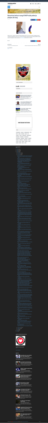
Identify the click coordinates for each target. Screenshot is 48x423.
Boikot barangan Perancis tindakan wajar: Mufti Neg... (24, 317)
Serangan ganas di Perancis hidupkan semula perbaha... (23, 226)
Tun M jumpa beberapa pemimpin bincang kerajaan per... (24, 312)
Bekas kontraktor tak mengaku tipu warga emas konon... (24, 264)
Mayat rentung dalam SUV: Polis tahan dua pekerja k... (24, 242)
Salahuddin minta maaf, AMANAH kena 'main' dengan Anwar (26, 356)
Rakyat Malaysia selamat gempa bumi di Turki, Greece (24, 199)
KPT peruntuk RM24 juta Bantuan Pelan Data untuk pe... (24, 210)
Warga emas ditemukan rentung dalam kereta (24, 158)
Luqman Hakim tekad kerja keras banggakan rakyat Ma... (24, 306)
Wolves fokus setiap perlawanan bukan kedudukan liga (24, 209)
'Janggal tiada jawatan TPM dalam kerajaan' (23, 247)
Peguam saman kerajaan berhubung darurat (23, 252)
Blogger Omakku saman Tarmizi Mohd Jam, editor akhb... (24, 217)
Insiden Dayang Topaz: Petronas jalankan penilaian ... (24, 326)
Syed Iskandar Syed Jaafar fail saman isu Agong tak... (24, 219)
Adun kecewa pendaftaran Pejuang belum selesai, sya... (24, 194)
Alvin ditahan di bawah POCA (21, 271)
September (19, 327)
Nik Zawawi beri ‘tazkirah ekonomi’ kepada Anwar (24, 383)
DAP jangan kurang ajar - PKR (25, 395)
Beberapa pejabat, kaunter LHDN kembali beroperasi (23, 319)
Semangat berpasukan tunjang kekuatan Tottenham (23, 182)
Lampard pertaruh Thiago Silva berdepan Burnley (24, 273)
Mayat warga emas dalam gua (21, 258)
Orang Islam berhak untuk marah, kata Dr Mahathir (24, 295)
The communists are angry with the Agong (23, 232)
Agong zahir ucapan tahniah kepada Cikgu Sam (24, 304)
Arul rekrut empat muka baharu (21, 183)
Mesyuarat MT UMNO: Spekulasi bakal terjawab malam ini (24, 298)
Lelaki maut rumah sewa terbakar (22, 320)
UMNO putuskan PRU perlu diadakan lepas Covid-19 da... (24, 293)
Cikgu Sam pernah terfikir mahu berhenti (23, 284)
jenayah (17, 135)
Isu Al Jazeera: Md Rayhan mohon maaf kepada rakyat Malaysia (26, 102)
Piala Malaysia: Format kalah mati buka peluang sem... (24, 230)
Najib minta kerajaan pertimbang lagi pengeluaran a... (24, 256)
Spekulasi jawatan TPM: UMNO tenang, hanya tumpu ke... (24, 278)
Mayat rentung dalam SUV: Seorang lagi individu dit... (24, 189)
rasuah (23, 141)
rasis (20, 141)
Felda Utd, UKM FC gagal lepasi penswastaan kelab (24, 187)
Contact (39, 0)
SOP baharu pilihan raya (20, 166)
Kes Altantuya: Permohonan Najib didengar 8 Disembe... (24, 236)
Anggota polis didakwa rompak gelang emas (23, 259)
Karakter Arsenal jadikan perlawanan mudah (23, 272)
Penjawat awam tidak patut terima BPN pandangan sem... (23, 191)
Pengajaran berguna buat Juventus (22, 313)
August (19, 328)
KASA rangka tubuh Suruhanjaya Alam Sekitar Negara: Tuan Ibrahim (25, 414)
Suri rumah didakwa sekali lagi (21, 265)
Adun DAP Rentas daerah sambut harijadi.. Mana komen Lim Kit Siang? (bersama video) (26, 376)
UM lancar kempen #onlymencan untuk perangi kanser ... (24, 302)
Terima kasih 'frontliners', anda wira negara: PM (24, 251)
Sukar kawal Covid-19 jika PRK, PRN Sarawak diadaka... (23, 244)
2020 (17, 152)
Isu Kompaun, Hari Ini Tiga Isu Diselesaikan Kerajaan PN (25, 390)
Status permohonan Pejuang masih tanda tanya (24, 321)
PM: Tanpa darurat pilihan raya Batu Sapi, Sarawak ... (24, 171)
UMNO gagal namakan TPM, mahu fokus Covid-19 (24, 282)
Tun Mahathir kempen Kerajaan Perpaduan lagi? (24, 213)
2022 (17, 150)
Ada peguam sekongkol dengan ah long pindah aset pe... (24, 197)
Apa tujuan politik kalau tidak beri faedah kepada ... (24, 248)
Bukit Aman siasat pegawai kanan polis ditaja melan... (23, 322)
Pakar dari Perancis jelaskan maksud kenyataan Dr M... (24, 221)
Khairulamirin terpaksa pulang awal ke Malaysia (24, 218)
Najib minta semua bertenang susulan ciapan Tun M (24, 270)
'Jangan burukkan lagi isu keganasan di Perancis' (24, 160)
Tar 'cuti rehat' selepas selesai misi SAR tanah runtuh (25, 109)
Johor (20, 135)
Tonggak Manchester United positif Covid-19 (24, 296)
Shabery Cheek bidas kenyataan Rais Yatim (23, 184)
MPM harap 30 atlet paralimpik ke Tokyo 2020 (24, 165)
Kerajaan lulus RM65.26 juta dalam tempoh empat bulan (24, 299)
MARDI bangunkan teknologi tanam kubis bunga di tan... (24, 286)
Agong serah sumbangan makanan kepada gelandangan (23, 310)
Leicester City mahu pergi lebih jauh (22, 260)
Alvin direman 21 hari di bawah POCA (22, 200)
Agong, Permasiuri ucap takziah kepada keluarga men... (24, 314)
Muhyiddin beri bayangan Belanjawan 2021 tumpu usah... (24, 275)
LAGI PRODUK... (18, 350)
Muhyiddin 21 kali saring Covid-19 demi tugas (24, 253)
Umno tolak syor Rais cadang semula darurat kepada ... (23, 225)
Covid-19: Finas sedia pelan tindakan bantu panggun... (23, 246)
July (18, 329)
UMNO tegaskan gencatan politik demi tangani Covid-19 (24, 268)
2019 (17, 330)
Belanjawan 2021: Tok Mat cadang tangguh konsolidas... (23, 175)
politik (17, 141)
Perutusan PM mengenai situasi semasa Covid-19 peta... (24, 179)
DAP (30, 132)
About (36, 0)
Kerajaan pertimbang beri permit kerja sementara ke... (24, 249)
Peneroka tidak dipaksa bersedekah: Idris (23, 163)
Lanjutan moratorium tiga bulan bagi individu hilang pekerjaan (25, 96)
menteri (26, 138)
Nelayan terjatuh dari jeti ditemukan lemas (23, 300)
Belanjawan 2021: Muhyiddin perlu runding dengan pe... (24, 308)
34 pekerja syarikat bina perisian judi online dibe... (24, 280)
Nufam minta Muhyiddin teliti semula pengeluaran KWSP (24, 177)
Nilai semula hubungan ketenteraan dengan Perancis (23, 233)
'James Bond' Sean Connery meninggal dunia (23, 159)
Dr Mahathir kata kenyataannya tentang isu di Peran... (24, 228)
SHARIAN (18, 37)
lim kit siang (18, 138)
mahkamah (22, 138)
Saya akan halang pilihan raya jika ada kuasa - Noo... (24, 231)
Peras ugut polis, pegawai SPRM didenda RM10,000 (23, 261)
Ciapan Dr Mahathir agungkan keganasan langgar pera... (24, 291)
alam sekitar (18, 132)
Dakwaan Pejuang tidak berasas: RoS (22, 269)
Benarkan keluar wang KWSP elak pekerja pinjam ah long (24, 240)
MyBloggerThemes (24, 421)
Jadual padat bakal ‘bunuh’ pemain (22, 188)
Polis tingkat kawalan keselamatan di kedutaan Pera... (24, 193)
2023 (17, 149)
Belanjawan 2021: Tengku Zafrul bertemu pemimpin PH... (23, 162)
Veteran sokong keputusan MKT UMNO (23, 281)
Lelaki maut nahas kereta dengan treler (23, 257)
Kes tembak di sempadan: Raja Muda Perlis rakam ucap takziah (25, 362)
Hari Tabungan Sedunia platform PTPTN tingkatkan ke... (23, 168)
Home (33, 0)
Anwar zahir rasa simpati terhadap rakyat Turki (24, 205)
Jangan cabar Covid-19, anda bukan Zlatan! (23, 283)
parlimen (29, 138)
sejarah (26, 141)
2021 (17, 151)
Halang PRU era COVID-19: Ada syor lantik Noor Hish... (24, 157)
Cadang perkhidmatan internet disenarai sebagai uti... (24, 288)
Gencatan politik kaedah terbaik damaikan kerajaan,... (23, 277)
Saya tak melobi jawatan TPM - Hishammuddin (24, 266)
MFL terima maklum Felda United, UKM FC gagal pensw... (24, 164)
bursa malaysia (27, 132)
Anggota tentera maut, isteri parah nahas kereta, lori (24, 204)
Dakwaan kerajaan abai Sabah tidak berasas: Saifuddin (23, 238)
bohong (22, 132)
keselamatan (29, 135)
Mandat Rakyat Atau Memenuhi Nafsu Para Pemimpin (23, 223)
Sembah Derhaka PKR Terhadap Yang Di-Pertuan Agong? (24, 215)
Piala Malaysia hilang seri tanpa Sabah (22, 185)
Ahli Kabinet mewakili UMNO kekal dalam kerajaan (24, 294)
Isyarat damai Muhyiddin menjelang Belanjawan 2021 (24, 170)
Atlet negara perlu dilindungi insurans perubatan (24, 303)
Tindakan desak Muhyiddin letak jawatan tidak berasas (24, 180)
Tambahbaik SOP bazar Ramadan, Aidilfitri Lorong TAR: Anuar (26, 408)
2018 (17, 331)
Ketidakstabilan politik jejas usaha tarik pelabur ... (24, 212)
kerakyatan (24, 135)
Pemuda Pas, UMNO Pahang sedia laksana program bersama (23, 202)
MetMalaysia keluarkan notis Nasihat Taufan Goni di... (24, 207)
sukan (29, 141)
